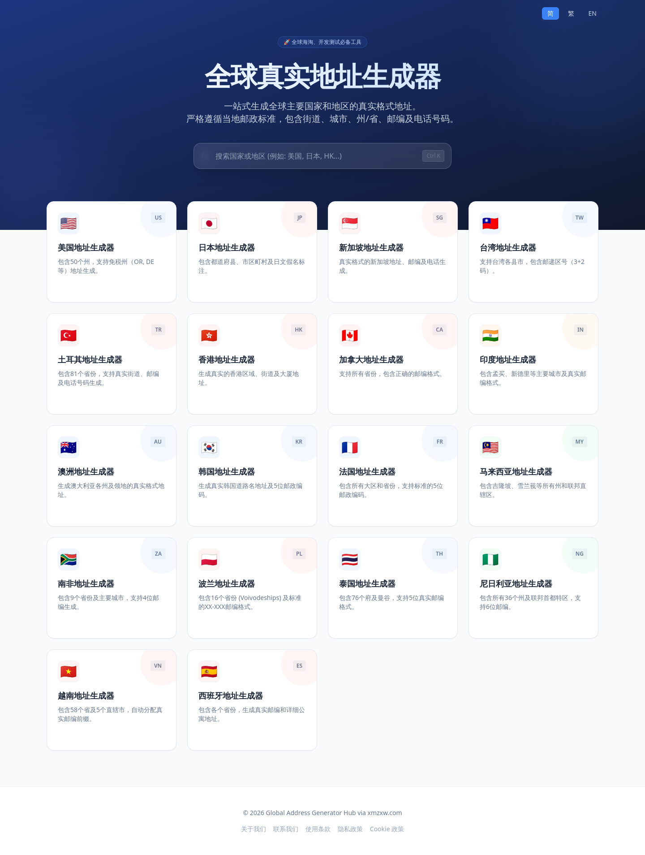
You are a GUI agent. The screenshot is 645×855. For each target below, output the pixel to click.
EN (593, 13)
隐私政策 (350, 829)
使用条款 (318, 829)
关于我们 (253, 829)
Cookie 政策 (387, 829)
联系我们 (285, 829)
